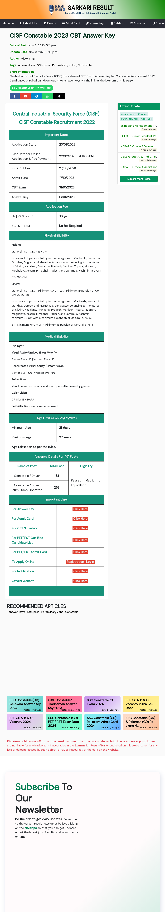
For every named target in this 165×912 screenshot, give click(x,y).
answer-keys (26, 65)
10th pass (43, 65)
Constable (85, 65)
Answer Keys (95, 23)
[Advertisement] (82, 654)
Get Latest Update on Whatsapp (31, 87)
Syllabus (117, 23)
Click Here (80, 509)
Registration (75, 562)
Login (90, 562)
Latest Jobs (28, 23)
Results (50, 23)
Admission (138, 23)
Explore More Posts (138, 179)
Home (8, 23)
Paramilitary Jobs (64, 65)
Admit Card (71, 23)
